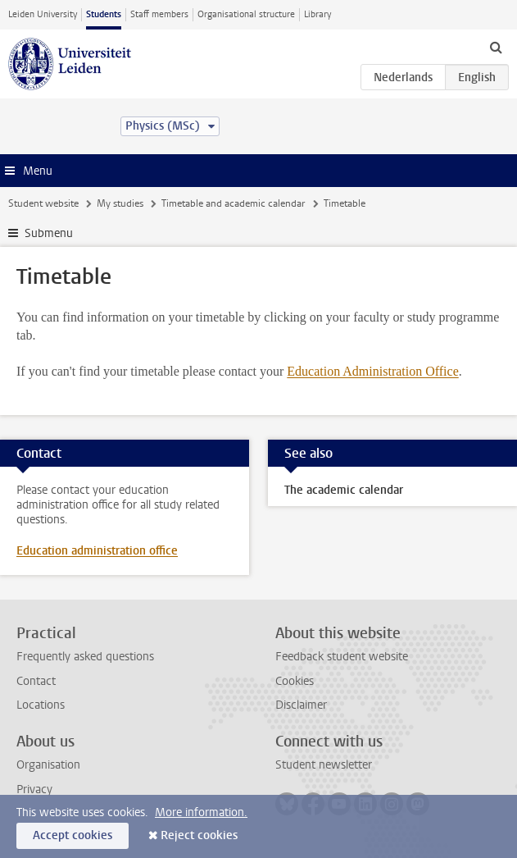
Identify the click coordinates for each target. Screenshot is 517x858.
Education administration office (97, 551)
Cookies (294, 681)
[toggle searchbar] (496, 47)
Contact (36, 681)
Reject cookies (199, 835)
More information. (201, 812)
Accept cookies (72, 835)
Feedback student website (341, 656)
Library (317, 14)
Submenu (49, 233)
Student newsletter (323, 765)
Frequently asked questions (85, 656)
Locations (40, 705)
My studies (120, 203)
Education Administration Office (372, 371)
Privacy (34, 789)
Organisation (48, 765)
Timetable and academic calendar (233, 203)
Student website (43, 203)
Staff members (159, 14)
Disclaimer (301, 705)
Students (103, 14)
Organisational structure (246, 14)
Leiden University (42, 14)
